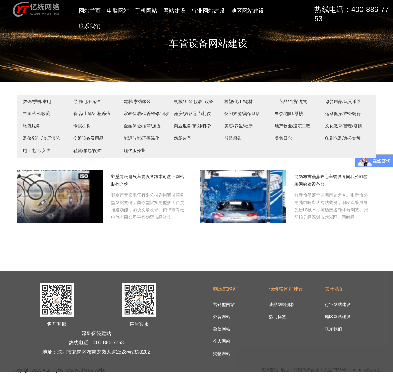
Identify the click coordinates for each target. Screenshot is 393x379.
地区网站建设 (247, 11)
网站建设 (174, 11)
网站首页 (90, 11)
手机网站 (146, 11)
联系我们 (90, 26)
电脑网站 (118, 11)
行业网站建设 (208, 11)
